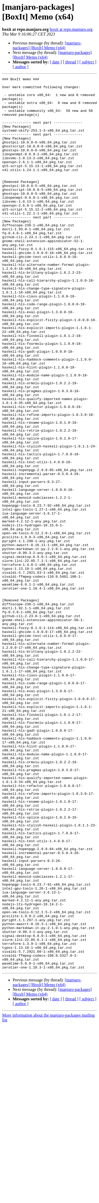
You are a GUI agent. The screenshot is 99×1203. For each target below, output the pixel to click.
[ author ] (21, 66)
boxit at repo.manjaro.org (71, 29)
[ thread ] (70, 62)
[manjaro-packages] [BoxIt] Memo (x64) (47, 45)
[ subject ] (87, 62)
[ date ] (56, 62)
